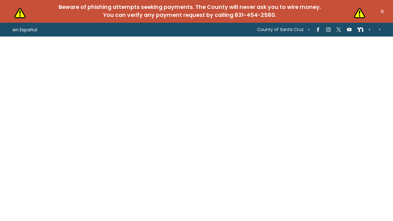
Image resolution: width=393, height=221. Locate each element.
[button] (382, 11)
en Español (25, 29)
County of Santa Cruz (280, 29)
